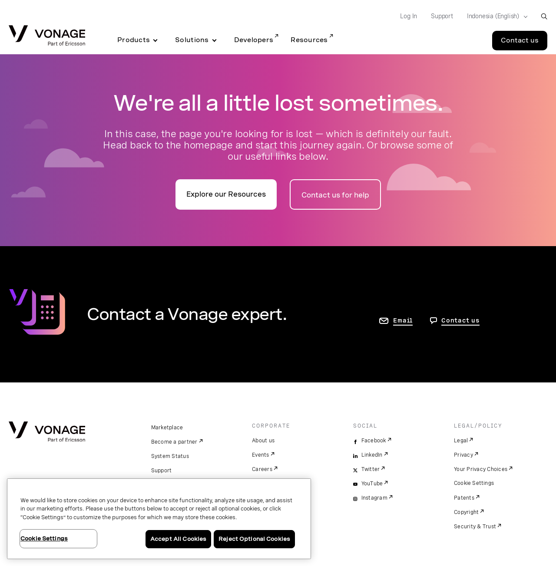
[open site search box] (544, 16)
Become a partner (174, 442)
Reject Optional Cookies (254, 539)
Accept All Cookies (178, 539)
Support (161, 471)
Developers (254, 40)
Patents (464, 498)
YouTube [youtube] (372, 484)
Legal (461, 441)
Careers (262, 469)
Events (260, 455)
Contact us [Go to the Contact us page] (520, 40)
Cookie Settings (474, 483)
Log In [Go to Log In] (408, 16)
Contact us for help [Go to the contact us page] (335, 195)
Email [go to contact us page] (403, 320)
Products (133, 40)
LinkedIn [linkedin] (372, 455)
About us (263, 441)
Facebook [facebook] (373, 441)
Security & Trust (475, 527)
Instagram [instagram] (374, 498)
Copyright (466, 512)
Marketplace (167, 428)
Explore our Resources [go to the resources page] (226, 194)
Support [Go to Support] (442, 16)
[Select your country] (494, 16)
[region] (159, 518)
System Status (170, 456)
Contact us (460, 320)
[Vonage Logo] (47, 36)
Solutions (191, 40)
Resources (309, 40)
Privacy (463, 455)
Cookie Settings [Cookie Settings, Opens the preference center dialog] (44, 538)
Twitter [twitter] (370, 469)
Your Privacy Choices (480, 469)
